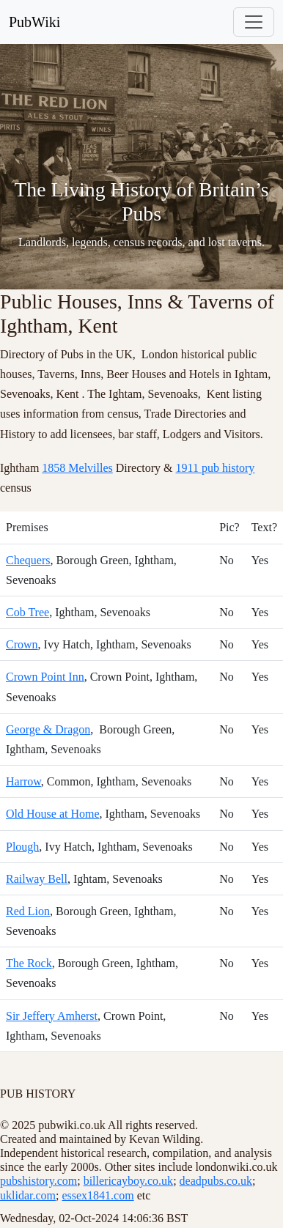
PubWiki (34, 22)
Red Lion (28, 911)
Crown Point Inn (45, 676)
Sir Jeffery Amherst (52, 1016)
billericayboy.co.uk (128, 1181)
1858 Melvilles (77, 468)
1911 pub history (215, 468)
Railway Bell (36, 879)
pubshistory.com (38, 1181)
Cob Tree (27, 612)
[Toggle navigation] (253, 22)
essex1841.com (97, 1195)
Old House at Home (53, 813)
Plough (22, 846)
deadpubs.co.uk (216, 1181)
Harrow (23, 781)
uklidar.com (28, 1195)
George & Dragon (48, 729)
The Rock (29, 963)
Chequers (28, 560)
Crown (22, 644)
